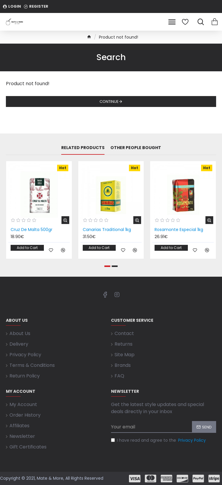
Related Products (83, 148)
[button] (107, 266)
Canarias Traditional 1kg (107, 229)
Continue (109, 101)
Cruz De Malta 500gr (31, 229)
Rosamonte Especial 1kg (179, 229)
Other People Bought (135, 148)
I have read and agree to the (159, 440)
